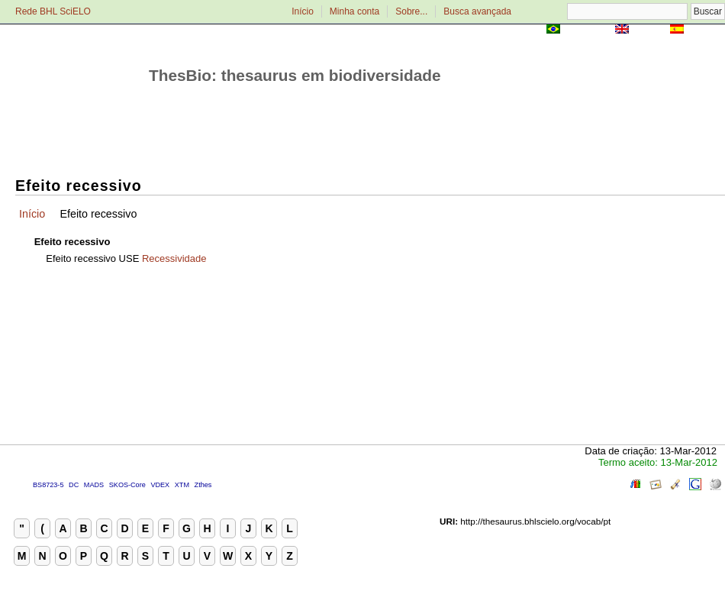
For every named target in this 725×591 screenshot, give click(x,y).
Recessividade (174, 258)
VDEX (159, 485)
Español (705, 30)
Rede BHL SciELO (53, 11)
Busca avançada (477, 11)
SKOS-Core (127, 485)
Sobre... (411, 11)
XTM (182, 485)
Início (303, 11)
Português (587, 30)
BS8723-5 (48, 485)
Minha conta (354, 11)
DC (74, 485)
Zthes (203, 485)
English (649, 30)
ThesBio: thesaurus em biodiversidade (295, 75)
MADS (94, 485)
